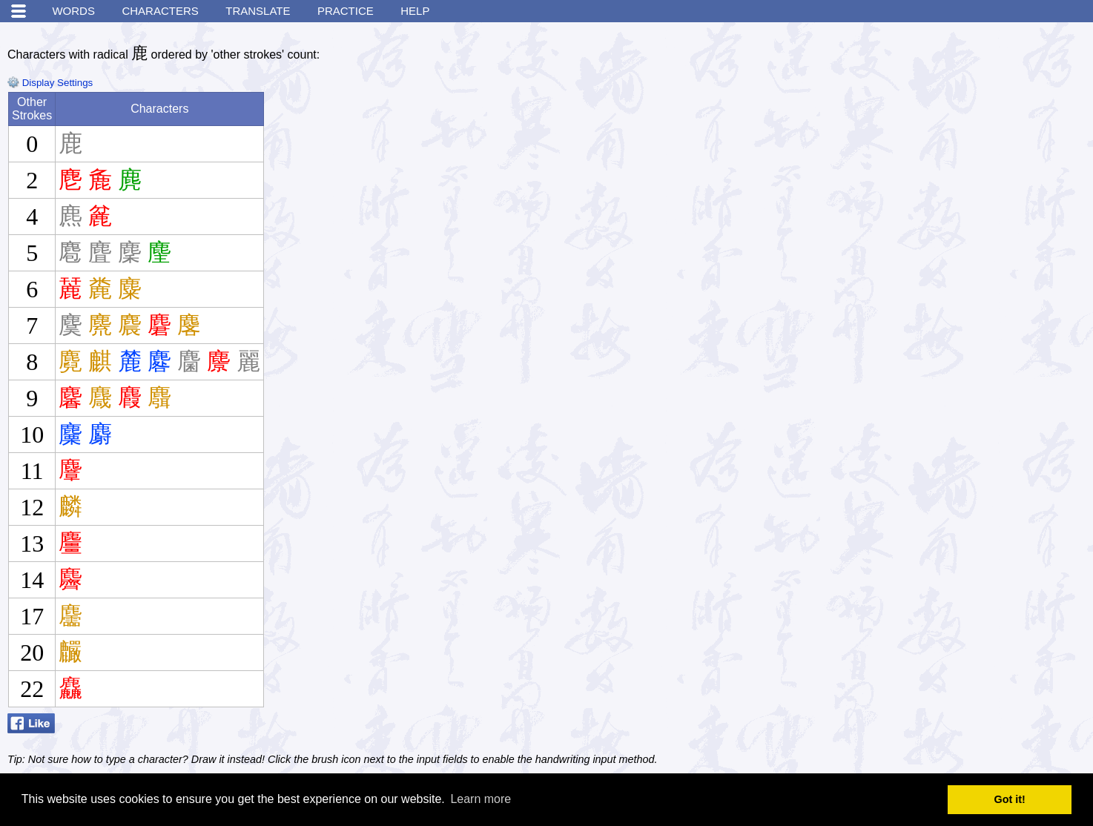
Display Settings (50, 82)
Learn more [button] (480, 799)
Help (414, 10)
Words (73, 10)
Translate (257, 10)
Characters (160, 10)
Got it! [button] (1010, 799)
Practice (345, 10)
